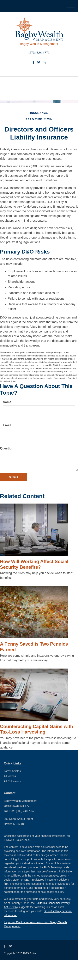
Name (7, 402)
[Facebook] (33, 62)
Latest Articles (12, 771)
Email (7, 425)
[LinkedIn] (44, 62)
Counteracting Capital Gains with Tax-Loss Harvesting (36, 729)
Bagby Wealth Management (39, 44)
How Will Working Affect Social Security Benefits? (34, 564)
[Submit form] (13, 477)
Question (6, 448)
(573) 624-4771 (39, 52)
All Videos (10, 776)
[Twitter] (38, 62)
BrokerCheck (22, 840)
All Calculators (12, 781)
